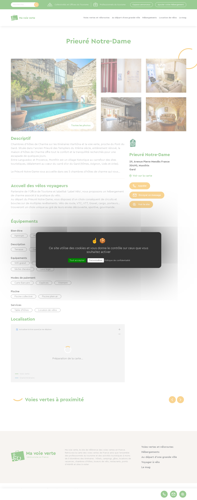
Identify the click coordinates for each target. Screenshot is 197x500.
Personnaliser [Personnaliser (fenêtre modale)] (95, 260)
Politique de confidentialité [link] (117, 260)
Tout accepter (77, 260)
